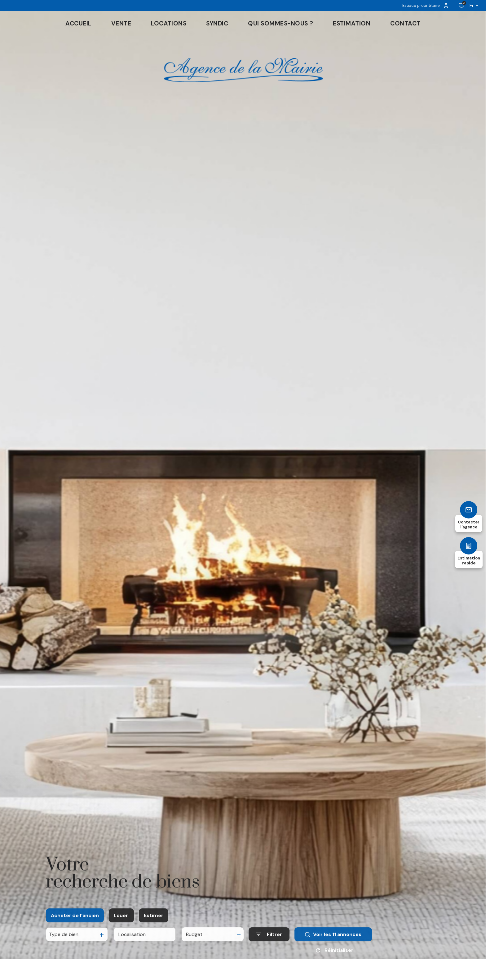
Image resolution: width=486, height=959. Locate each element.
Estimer (153, 920)
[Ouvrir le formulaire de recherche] (269, 939)
